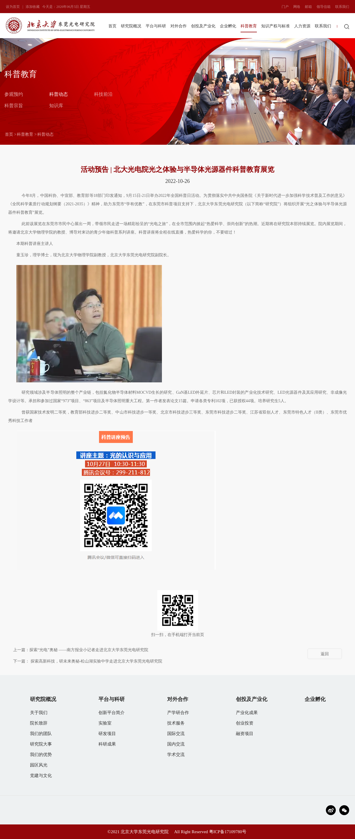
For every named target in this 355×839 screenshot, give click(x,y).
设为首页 (13, 7)
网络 (296, 7)
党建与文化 (41, 775)
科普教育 (249, 26)
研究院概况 (131, 26)
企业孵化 (228, 26)
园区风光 (38, 765)
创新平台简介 (111, 712)
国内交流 (176, 744)
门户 (285, 7)
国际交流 (176, 733)
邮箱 (308, 7)
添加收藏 (33, 7)
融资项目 (244, 733)
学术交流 (176, 754)
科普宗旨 (13, 105)
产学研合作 (178, 712)
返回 (325, 654)
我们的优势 (41, 754)
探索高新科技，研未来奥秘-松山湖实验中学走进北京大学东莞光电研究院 (97, 661)
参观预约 (13, 93)
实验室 (105, 723)
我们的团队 (41, 733)
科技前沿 (103, 93)
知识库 (56, 105)
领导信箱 (324, 7)
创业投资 (244, 723)
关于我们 (38, 712)
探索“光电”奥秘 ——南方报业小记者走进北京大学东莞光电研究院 (88, 650)
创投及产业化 (203, 26)
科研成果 (107, 744)
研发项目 (107, 733)
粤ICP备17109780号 (227, 831)
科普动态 (58, 93)
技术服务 (176, 723)
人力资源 (302, 26)
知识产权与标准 (275, 26)
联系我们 (342, 7)
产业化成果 (247, 712)
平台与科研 (156, 26)
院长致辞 (38, 723)
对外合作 (178, 26)
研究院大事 (41, 744)
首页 (112, 26)
